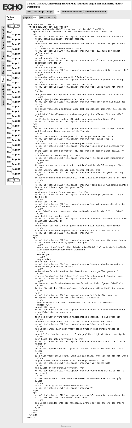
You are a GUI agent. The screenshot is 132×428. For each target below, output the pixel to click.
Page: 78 (16, 87)
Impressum (66, 426)
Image (50, 11)
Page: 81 (16, 106)
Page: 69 (16, 54)
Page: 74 (16, 78)
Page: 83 (16, 121)
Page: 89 (16, 164)
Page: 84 (16, 126)
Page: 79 (16, 92)
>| (55, 17)
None (3, 102)
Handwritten (3, 68)
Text (29, 11)
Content (3, 45)
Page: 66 (16, 39)
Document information (95, 11)
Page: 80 (16, 102)
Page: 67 (16, 44)
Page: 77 (16, 82)
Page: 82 (16, 116)
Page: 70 (16, 58)
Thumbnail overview (72, 11)
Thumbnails (3, 33)
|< (29, 17)
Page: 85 (16, 135)
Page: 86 (16, 140)
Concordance (3, 91)
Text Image (38, 11)
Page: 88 (16, 154)
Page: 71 (16, 63)
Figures (3, 55)
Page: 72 (16, 73)
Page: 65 (16, 34)
